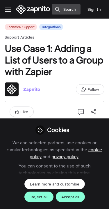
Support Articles (19, 37)
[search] (66, 9)
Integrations (51, 27)
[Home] (33, 9)
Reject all (39, 196)
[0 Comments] (81, 112)
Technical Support (21, 27)
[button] (90, 89)
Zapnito (31, 89)
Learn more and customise (54, 184)
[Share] (93, 112)
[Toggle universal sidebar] (8, 9)
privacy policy (64, 157)
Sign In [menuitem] (94, 9)
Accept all (70, 196)
